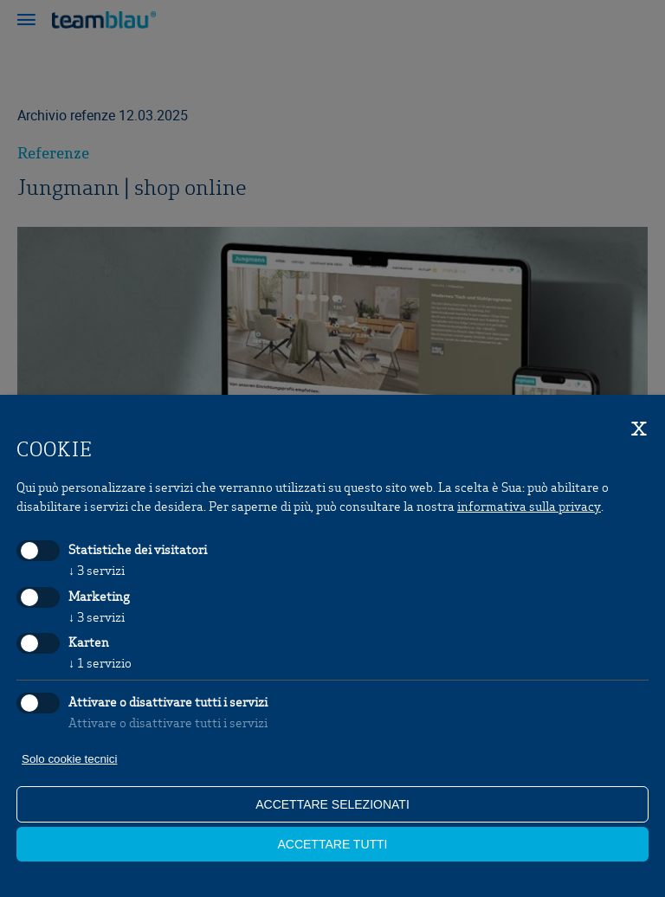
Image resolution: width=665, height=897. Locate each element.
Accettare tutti (332, 844)
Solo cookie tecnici (69, 758)
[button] (26, 22)
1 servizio (100, 662)
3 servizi (96, 569)
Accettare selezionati (332, 804)
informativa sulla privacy (529, 505)
